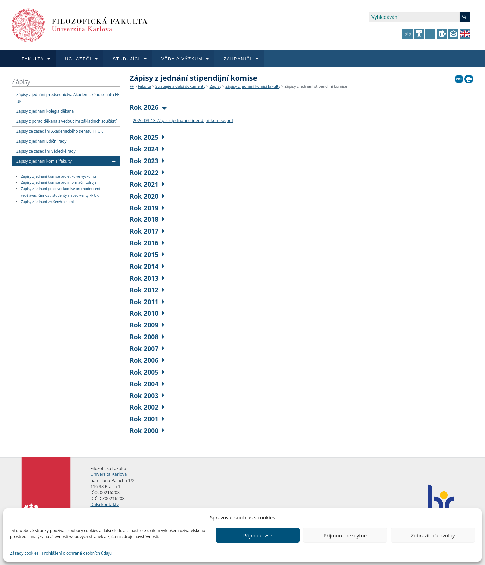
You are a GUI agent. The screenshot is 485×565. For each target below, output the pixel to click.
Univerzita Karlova (108, 474)
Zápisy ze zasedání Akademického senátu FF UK (59, 131)
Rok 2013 (147, 278)
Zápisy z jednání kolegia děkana (45, 111)
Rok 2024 (147, 148)
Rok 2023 (147, 160)
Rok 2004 (147, 383)
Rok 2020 (147, 196)
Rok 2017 (147, 231)
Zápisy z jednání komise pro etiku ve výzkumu (58, 176)
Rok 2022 (147, 172)
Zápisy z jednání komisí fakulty (44, 161)
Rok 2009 (147, 324)
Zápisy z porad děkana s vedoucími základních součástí (66, 121)
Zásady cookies (24, 553)
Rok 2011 (147, 301)
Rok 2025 (147, 137)
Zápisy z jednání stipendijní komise (315, 86)
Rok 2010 (147, 313)
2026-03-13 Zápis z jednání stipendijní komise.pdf (183, 120)
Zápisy (21, 81)
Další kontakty (104, 504)
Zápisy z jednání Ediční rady (41, 141)
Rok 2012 (147, 289)
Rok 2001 (147, 418)
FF (132, 86)
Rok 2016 (147, 242)
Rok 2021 (147, 184)
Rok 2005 (147, 372)
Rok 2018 (147, 219)
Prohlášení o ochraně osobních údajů (77, 553)
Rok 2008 (147, 336)
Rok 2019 (147, 207)
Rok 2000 (147, 430)
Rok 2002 (147, 407)
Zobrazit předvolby (433, 535)
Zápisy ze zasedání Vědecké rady (46, 151)
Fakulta (144, 86)
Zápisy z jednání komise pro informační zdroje (59, 182)
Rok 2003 (147, 395)
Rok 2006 (147, 360)
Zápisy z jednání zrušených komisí (48, 201)
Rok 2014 (147, 266)
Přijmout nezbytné (345, 535)
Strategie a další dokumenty (180, 86)
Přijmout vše (257, 535)
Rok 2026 (148, 107)
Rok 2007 (147, 348)
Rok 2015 (147, 254)
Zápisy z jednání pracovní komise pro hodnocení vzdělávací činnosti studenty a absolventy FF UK (60, 192)
